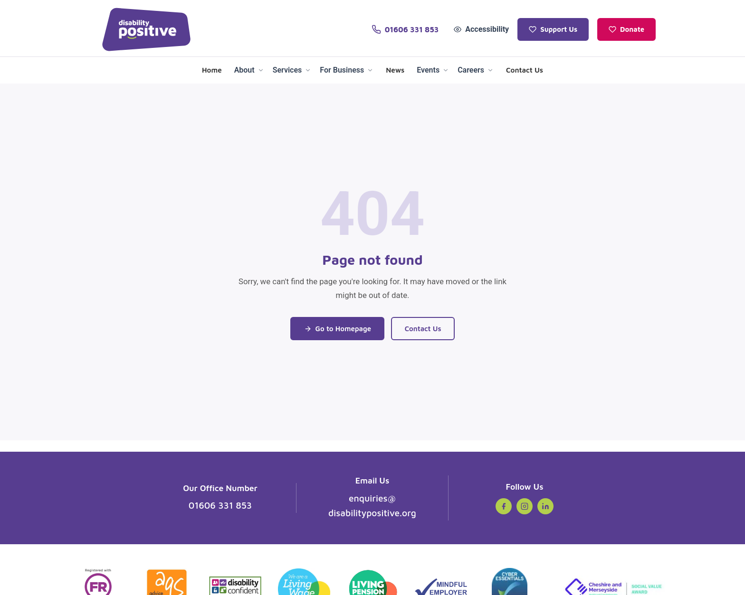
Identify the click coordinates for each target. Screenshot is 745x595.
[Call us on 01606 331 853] (405, 29)
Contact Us (424, 328)
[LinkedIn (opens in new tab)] (545, 506)
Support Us (553, 29)
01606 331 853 (220, 505)
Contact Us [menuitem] (524, 69)
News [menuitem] (395, 69)
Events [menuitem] (433, 69)
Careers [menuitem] (476, 69)
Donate (626, 29)
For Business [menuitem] (346, 69)
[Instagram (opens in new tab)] (524, 506)
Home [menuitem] (212, 69)
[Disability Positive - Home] (146, 29)
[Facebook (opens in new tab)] (504, 506)
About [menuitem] (249, 69)
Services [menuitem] (292, 69)
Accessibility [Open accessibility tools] (481, 29)
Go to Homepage (336, 328)
